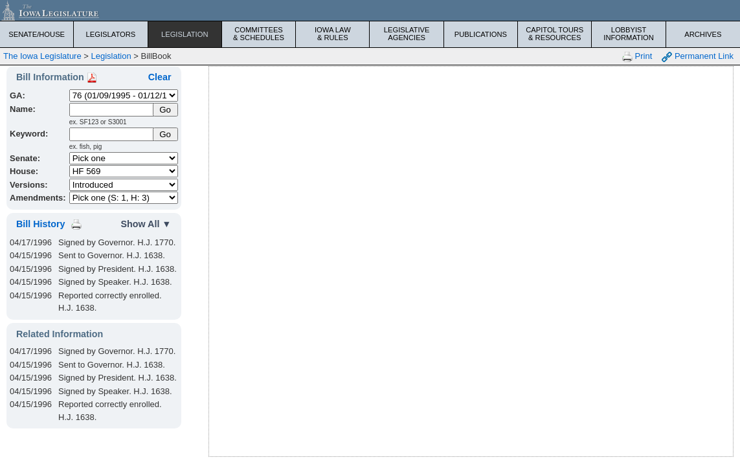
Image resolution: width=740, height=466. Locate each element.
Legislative (406, 33)
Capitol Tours (554, 33)
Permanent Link (698, 56)
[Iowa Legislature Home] (370, 10)
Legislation (184, 34)
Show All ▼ (146, 223)
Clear (160, 77)
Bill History (40, 224)
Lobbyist (628, 33)
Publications (480, 34)
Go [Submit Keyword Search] (165, 134)
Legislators (111, 34)
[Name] (112, 109)
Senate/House (36, 34)
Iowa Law (332, 33)
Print (637, 56)
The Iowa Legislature (42, 56)
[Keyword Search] (112, 134)
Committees (258, 33)
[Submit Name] (165, 109)
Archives (702, 34)
